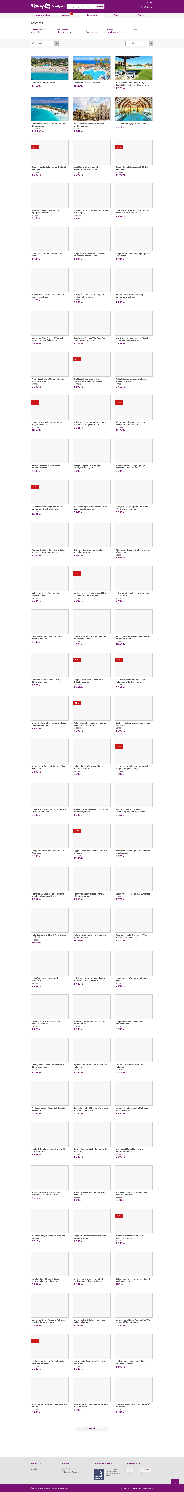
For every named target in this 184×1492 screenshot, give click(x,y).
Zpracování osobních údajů (143, 1488)
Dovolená (92, 15)
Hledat (100, 7)
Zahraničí (110, 29)
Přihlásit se (145, 7)
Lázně (134, 29)
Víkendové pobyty (64, 32)
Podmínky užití (125, 1488)
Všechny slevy (43, 15)
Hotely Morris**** (88, 29)
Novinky (67, 14)
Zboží (116, 15)
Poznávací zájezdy (89, 32)
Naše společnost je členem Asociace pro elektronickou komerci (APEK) (113, 1472)
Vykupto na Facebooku (71, 1472)
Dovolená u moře (114, 32)
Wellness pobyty (63, 29)
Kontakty (149, 2)
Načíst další (90, 1428)
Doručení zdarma (69, 1469)
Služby (140, 15)
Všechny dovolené (38, 29)
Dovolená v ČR (37, 32)
